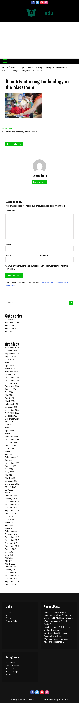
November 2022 (12, 439)
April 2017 (9, 561)
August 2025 (10, 356)
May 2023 (9, 427)
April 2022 (9, 454)
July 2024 (9, 392)
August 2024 (10, 389)
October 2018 (11, 507)
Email (8, 255)
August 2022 (10, 445)
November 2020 (12, 463)
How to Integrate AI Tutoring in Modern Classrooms (57, 628)
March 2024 (10, 401)
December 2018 (12, 501)
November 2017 (12, 540)
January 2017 (11, 570)
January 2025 (11, 374)
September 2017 (12, 546)
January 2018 (11, 534)
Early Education (12, 322)
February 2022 (11, 457)
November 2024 (12, 380)
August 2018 (10, 513)
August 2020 (10, 466)
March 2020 (10, 478)
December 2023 (12, 410)
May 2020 (9, 475)
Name (9, 245)
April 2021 (9, 460)
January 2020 (11, 481)
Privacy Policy (11, 621)
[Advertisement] (39, 40)
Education (9, 325)
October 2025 (11, 351)
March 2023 (10, 433)
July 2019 (9, 490)
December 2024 (12, 377)
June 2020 (9, 472)
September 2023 (12, 419)
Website (44, 255)
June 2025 (9, 359)
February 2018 (11, 531)
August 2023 (10, 422)
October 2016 (11, 578)
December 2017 (12, 537)
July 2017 (9, 552)
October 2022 (11, 442)
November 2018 (12, 504)
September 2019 (12, 484)
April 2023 (9, 430)
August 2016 (10, 584)
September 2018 (12, 510)
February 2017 (11, 567)
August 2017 (10, 549)
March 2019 (10, 493)
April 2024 (9, 398)
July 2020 (9, 469)
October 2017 (11, 543)
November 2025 (12, 348)
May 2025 (9, 362)
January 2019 (11, 499)
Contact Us (10, 618)
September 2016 (12, 581)
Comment (10, 211)
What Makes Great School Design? (55, 622)
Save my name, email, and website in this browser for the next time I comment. (37, 267)
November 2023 (12, 413)
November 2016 (12, 575)
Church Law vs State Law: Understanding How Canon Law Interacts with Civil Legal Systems (58, 615)
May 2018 (9, 522)
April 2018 (9, 525)
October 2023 (11, 416)
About (8, 615)
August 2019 (10, 487)
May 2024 (9, 395)
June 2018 (9, 519)
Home (8, 612)
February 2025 (11, 371)
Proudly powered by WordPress (25, 699)
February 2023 (11, 436)
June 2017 (9, 555)
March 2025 (10, 368)
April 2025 (9, 365)
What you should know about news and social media (56, 640)
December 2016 (12, 573)
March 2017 (10, 564)
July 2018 (9, 516)
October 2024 (11, 383)
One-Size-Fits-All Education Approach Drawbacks (56, 634)
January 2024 (11, 407)
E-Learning (10, 319)
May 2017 (9, 558)
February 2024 (11, 404)
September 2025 (12, 354)
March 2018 (10, 528)
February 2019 (11, 496)
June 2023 (9, 425)
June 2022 (9, 448)
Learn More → (39, 182)
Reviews (8, 331)
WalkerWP (63, 699)
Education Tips (11, 328)
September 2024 (12, 386)
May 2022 (9, 451)
